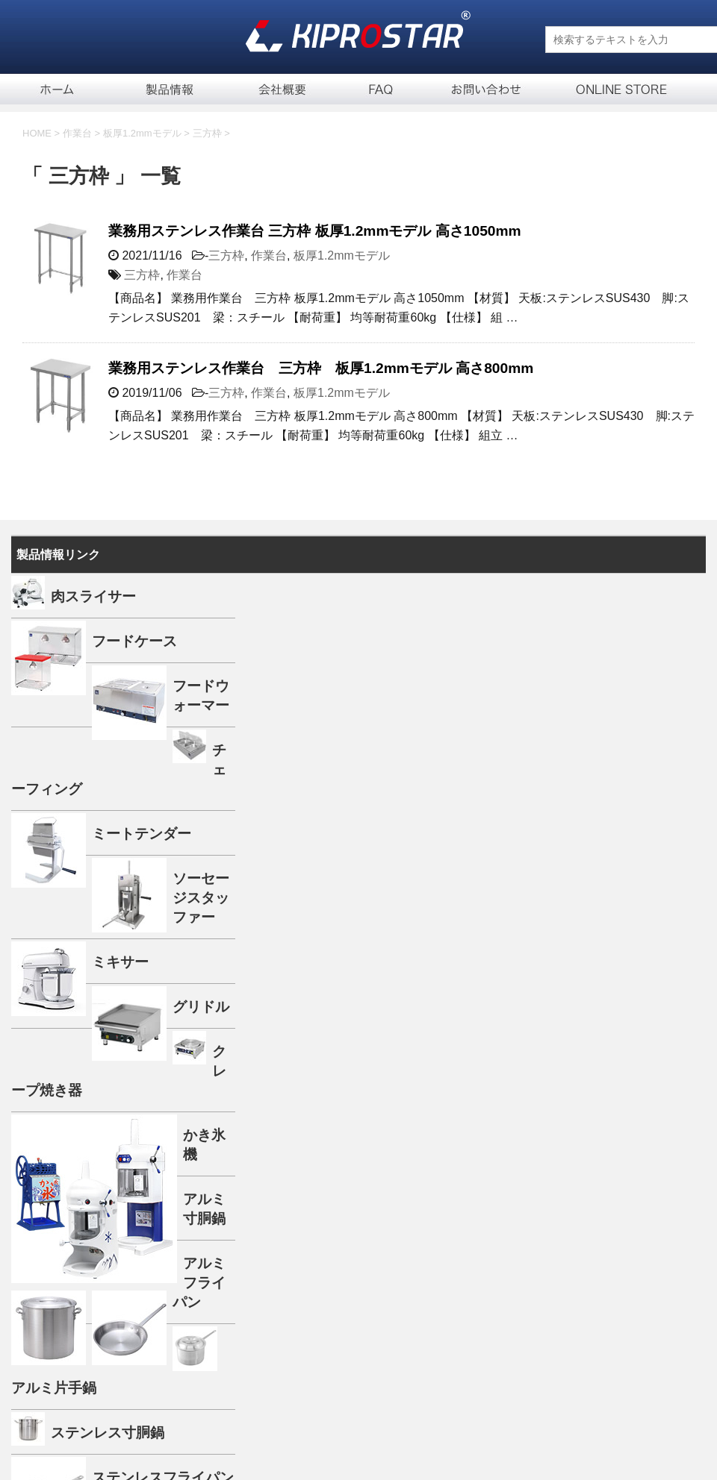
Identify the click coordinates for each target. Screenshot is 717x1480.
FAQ (381, 89)
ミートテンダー (141, 833)
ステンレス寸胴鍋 (107, 1432)
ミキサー (120, 962)
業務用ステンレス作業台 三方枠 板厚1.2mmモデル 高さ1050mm (314, 231)
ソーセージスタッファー (201, 898)
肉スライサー (93, 596)
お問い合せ (485, 89)
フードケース (134, 641)
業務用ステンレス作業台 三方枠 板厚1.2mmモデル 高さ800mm (320, 368)
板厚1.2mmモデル (342, 255)
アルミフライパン (199, 1282)
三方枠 (226, 255)
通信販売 (608, 89)
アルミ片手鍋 (53, 1388)
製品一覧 (172, 89)
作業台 (269, 255)
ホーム (56, 89)
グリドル (201, 1007)
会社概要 (284, 89)
